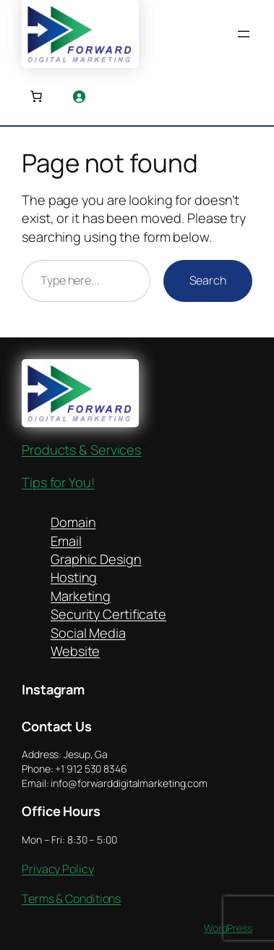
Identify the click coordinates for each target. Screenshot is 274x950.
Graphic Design (96, 559)
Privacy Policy (58, 869)
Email (66, 541)
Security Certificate (108, 614)
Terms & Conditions (71, 899)
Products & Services (81, 449)
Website (75, 651)
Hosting (74, 577)
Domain (73, 522)
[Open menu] (243, 34)
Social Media (88, 633)
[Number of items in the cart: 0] (36, 96)
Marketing (81, 596)
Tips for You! (58, 482)
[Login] (78, 96)
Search (207, 280)
